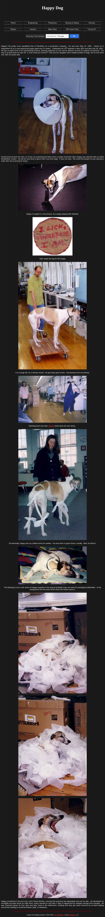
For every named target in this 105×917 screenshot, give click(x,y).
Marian (51, 426)
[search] (56, 36)
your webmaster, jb (59, 915)
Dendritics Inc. (72, 915)
